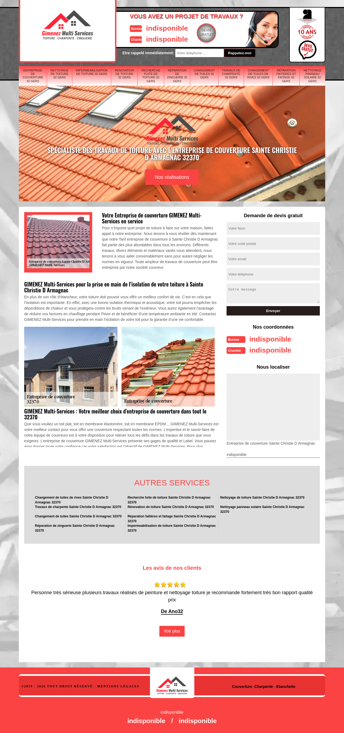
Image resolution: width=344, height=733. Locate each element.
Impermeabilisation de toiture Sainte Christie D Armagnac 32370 (172, 527)
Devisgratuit (197, 32)
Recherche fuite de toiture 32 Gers (150, 76)
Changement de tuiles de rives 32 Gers (258, 74)
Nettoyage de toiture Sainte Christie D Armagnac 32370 (262, 497)
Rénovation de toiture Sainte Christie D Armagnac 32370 (171, 506)
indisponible (156, 27)
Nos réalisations (172, 177)
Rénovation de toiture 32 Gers (124, 74)
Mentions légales (118, 686)
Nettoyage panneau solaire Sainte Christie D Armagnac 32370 (262, 509)
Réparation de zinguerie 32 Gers (177, 76)
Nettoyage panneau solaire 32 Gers (312, 76)
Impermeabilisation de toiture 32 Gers (92, 72)
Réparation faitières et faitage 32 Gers (286, 76)
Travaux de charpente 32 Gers (231, 74)
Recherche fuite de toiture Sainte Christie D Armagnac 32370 (169, 499)
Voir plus (172, 630)
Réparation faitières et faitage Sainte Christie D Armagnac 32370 (172, 518)
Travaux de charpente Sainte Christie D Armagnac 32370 (78, 506)
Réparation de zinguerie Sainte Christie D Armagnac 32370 (75, 527)
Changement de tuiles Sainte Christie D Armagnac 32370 (78, 516)
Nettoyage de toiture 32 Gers (60, 74)
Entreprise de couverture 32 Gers (33, 76)
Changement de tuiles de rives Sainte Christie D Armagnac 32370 (71, 499)
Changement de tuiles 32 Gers (204, 74)
